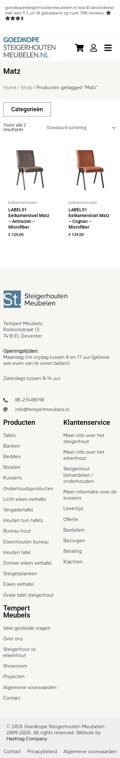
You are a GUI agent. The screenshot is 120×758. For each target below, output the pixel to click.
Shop (26, 87)
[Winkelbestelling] (80, 127)
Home (10, 87)
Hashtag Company (26, 738)
